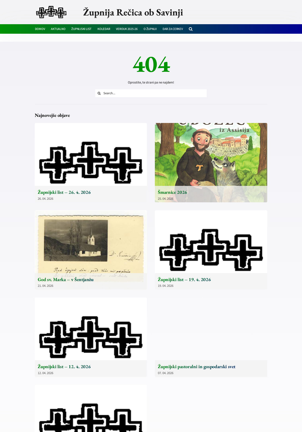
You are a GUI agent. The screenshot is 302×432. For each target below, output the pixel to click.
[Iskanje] (99, 93)
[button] (191, 29)
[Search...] (151, 93)
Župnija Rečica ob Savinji (133, 12)
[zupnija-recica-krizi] (51, 6)
